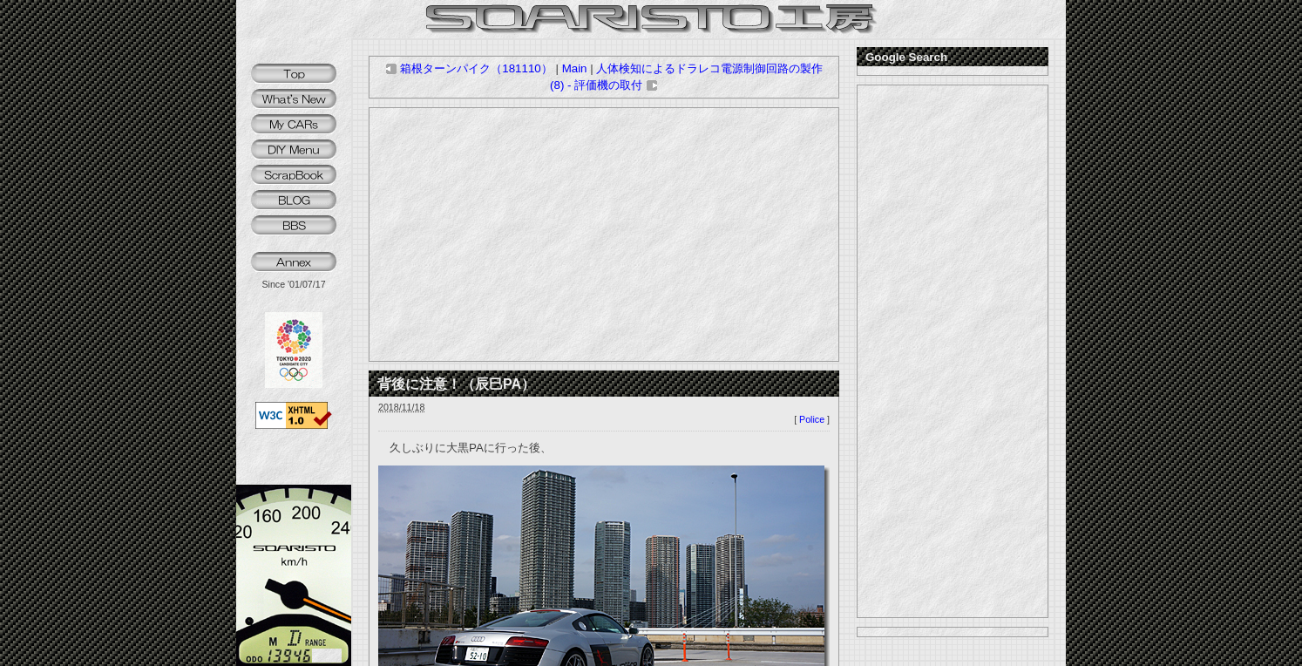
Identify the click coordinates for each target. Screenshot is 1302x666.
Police (811, 419)
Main (574, 68)
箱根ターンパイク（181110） (469, 68)
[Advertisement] (604, 234)
